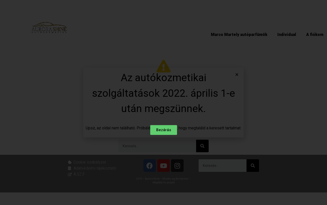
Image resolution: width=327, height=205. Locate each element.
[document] (163, 102)
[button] (237, 75)
